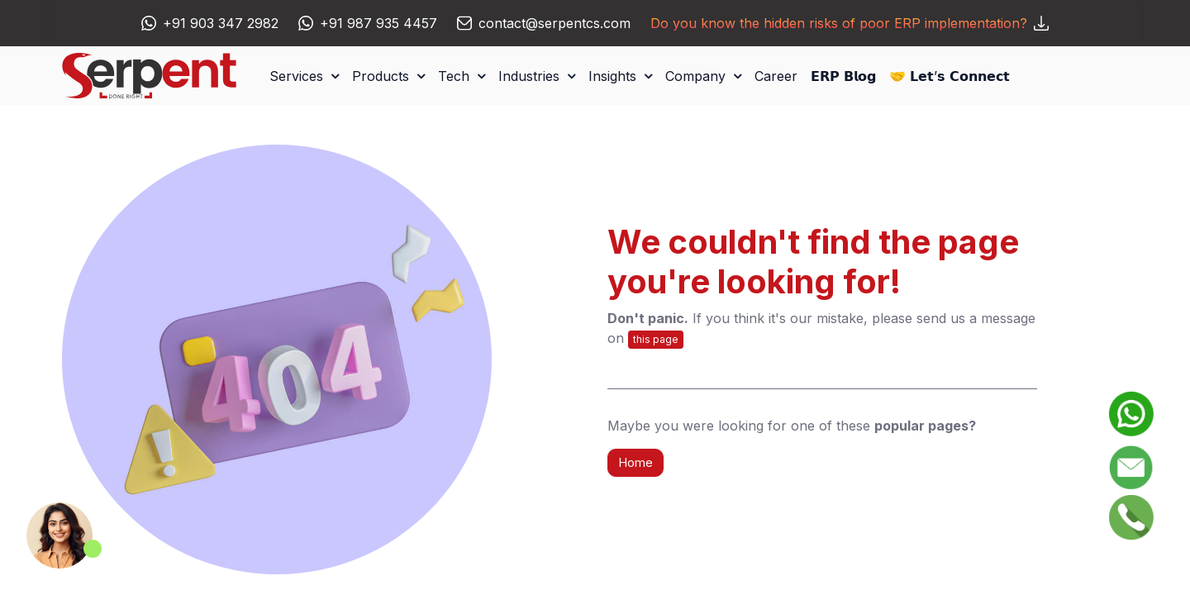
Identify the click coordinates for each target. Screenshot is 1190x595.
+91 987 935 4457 (378, 23)
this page (655, 339)
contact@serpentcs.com (554, 23)
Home (635, 462)
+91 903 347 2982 (220, 23)
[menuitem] (776, 76)
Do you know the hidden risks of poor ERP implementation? (849, 23)
